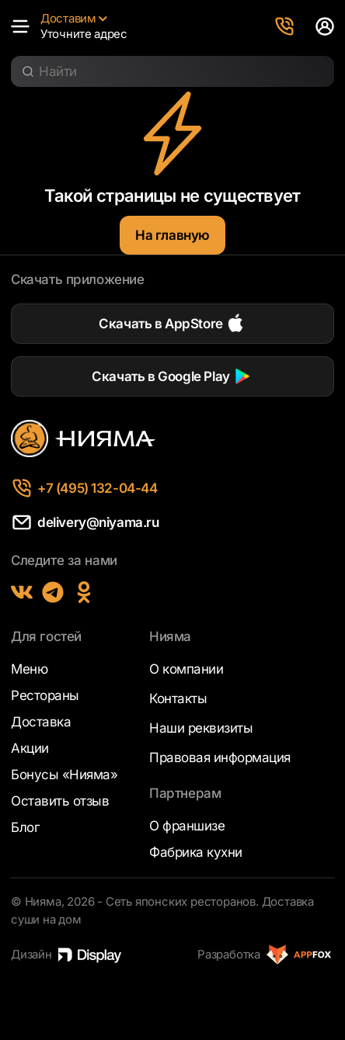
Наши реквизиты (201, 728)
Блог (25, 827)
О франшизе (187, 826)
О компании (186, 669)
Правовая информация (220, 757)
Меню (29, 669)
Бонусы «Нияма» (64, 774)
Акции (30, 748)
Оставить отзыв (60, 801)
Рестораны (45, 695)
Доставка (41, 722)
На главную (172, 235)
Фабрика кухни (195, 852)
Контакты (178, 698)
